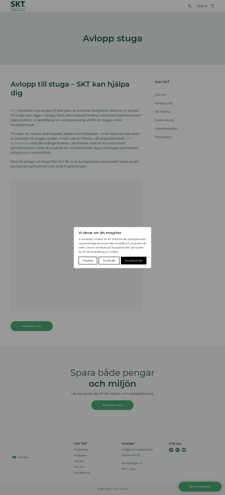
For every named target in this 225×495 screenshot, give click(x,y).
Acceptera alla (133, 260)
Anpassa (88, 260)
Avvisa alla (109, 260)
